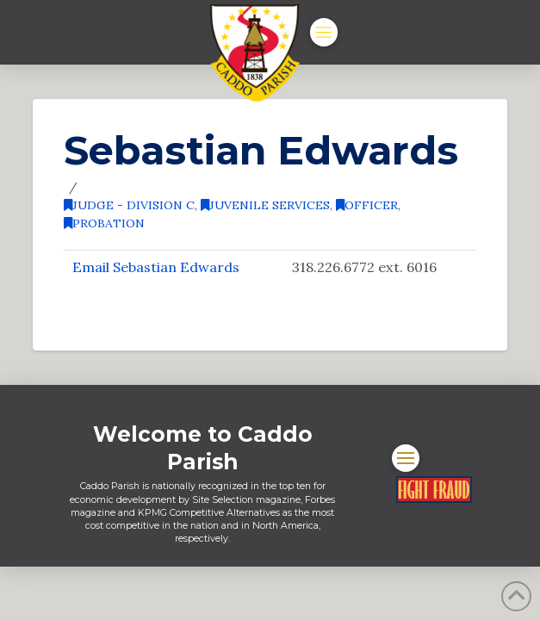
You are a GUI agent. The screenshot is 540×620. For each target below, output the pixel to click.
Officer (367, 205)
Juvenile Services (265, 205)
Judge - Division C (129, 205)
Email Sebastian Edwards (155, 267)
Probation (104, 223)
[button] (324, 32)
